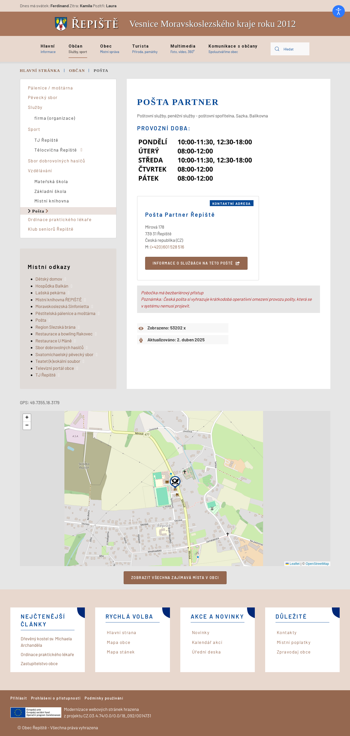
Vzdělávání (40, 170)
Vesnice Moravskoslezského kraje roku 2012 (212, 24)
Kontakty (287, 632)
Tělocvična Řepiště (55, 149)
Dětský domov (48, 278)
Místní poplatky (294, 642)
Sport (34, 129)
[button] (48, 49)
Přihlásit (18, 698)
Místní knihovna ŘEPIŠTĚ (58, 299)
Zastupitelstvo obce (39, 663)
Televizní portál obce (54, 368)
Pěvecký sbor (43, 97)
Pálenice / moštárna (50, 87)
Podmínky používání (104, 698)
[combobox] (290, 48)
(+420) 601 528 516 (167, 246)
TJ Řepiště (46, 139)
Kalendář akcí (207, 642)
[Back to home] (88, 24)
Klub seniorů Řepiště (51, 228)
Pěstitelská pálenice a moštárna (65, 313)
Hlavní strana (122, 632)
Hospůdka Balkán (51, 285)
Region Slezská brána (55, 326)
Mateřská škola (51, 181)
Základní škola (50, 191)
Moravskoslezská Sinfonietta (62, 306)
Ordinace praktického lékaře (60, 219)
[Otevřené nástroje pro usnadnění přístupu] (338, 11)
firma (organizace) (54, 118)
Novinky (201, 632)
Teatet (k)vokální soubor (57, 361)
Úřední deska (206, 651)
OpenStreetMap (317, 564)
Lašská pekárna (50, 292)
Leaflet (293, 564)
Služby (35, 107)
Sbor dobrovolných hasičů (56, 160)
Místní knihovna (51, 200)
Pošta (38, 211)
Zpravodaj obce (294, 651)
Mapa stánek (121, 651)
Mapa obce (119, 642)
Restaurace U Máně (53, 340)
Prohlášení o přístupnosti (56, 698)
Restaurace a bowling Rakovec (64, 333)
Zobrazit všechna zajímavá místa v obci (175, 577)
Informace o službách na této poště (193, 263)
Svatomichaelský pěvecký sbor (64, 354)
